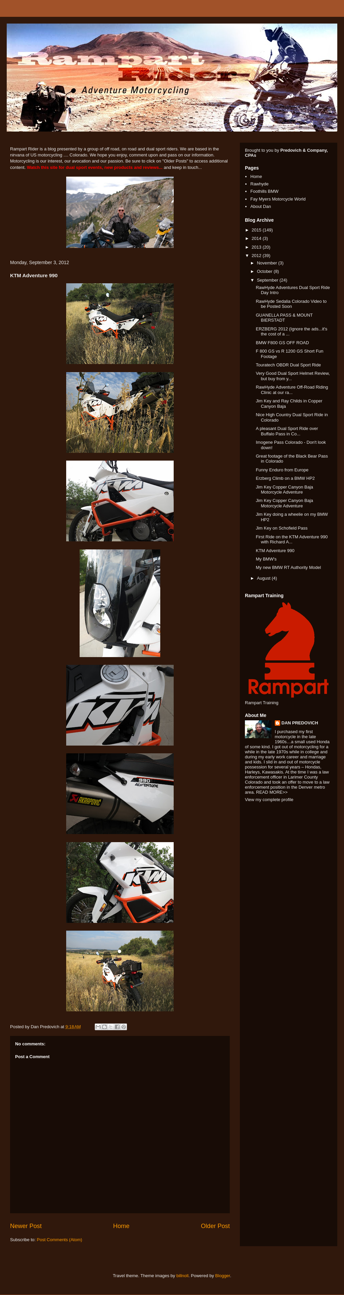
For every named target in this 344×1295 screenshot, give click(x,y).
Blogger (222, 1275)
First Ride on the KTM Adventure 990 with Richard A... (292, 539)
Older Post (215, 1226)
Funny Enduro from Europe (282, 469)
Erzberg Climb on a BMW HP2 (285, 478)
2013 (257, 247)
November (267, 262)
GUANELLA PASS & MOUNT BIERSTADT (284, 318)
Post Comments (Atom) (59, 1239)
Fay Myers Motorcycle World (277, 199)
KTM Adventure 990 (275, 550)
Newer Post (26, 1226)
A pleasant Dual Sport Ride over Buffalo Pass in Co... (287, 431)
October (265, 271)
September (268, 280)
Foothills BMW (264, 191)
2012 (257, 255)
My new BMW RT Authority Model (288, 567)
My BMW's (266, 559)
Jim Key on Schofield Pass (281, 528)
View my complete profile (269, 799)
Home (121, 1226)
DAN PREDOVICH (300, 722)
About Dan (260, 206)
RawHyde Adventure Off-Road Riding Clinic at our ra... (292, 390)
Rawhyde (259, 183)
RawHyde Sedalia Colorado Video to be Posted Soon (291, 304)
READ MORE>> (272, 792)
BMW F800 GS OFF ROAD (282, 342)
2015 (257, 229)
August (264, 578)
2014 (257, 238)
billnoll (182, 1275)
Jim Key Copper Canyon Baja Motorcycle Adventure (284, 489)
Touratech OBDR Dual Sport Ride (288, 364)
